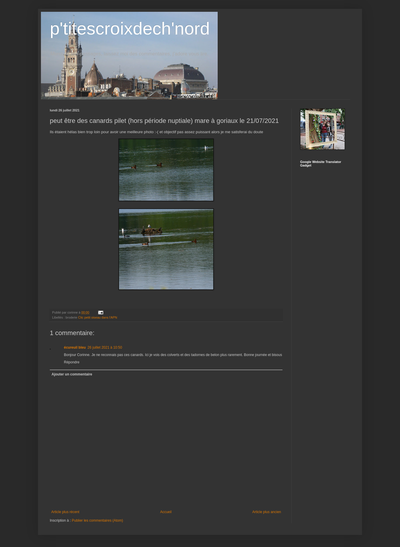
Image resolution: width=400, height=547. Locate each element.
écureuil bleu (75, 347)
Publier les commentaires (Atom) (97, 520)
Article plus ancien (266, 512)
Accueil (166, 512)
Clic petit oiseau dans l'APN (97, 317)
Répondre (72, 362)
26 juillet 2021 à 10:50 (104, 347)
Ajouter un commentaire (72, 374)
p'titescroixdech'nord (130, 28)
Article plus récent (65, 512)
